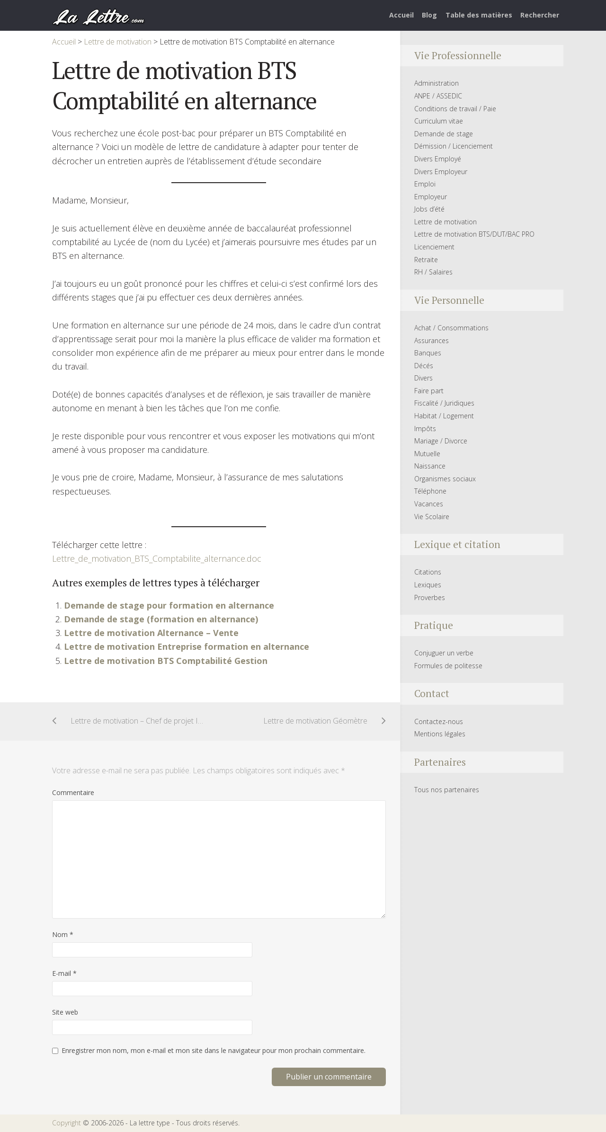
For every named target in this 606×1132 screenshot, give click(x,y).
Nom (62, 934)
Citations (427, 571)
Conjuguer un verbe (443, 652)
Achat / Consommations (451, 327)
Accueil (401, 14)
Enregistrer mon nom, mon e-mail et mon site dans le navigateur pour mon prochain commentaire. (213, 1050)
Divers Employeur (440, 171)
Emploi (425, 183)
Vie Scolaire (431, 516)
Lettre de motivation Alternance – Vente (151, 632)
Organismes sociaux (445, 478)
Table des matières (479, 14)
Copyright (66, 1122)
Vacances (428, 503)
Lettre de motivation (445, 221)
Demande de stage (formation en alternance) (161, 619)
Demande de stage (443, 133)
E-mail (64, 973)
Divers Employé (437, 158)
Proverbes (429, 597)
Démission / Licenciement (453, 146)
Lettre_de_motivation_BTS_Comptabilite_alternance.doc (156, 558)
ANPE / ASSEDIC (438, 95)
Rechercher (539, 14)
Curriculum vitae (438, 120)
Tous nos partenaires (446, 789)
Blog (429, 14)
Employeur (430, 196)
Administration (436, 83)
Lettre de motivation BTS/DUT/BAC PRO (474, 234)
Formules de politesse (448, 665)
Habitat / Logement (444, 415)
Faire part (429, 390)
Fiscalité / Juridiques (444, 402)
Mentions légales (439, 733)
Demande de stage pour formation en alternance (169, 605)
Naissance (430, 465)
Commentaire (73, 792)
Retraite (426, 259)
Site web (65, 1012)
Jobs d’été (429, 208)
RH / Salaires (433, 271)
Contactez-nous (438, 721)
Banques (427, 352)
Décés (423, 365)
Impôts (425, 428)
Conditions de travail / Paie (455, 108)
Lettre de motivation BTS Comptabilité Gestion (165, 660)
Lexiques (427, 584)
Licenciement (434, 246)
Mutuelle (427, 453)
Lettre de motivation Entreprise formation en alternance (186, 646)
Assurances (431, 340)
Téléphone (430, 490)
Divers (423, 377)
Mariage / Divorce (440, 440)
